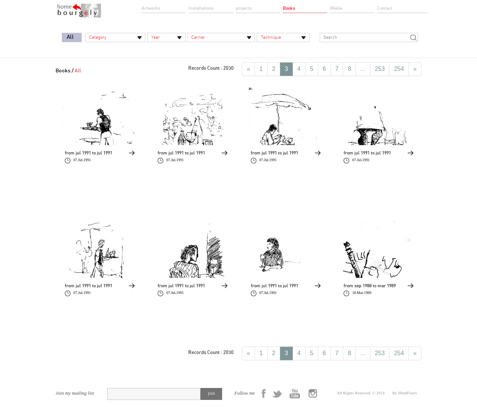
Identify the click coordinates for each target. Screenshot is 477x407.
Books (289, 8)
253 (380, 69)
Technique (271, 37)
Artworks (151, 8)
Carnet (198, 37)
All (70, 37)
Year (155, 37)
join (211, 393)
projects (244, 8)
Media (336, 8)
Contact (384, 8)
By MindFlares (404, 393)
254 (399, 69)
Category (97, 37)
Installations (201, 8)
